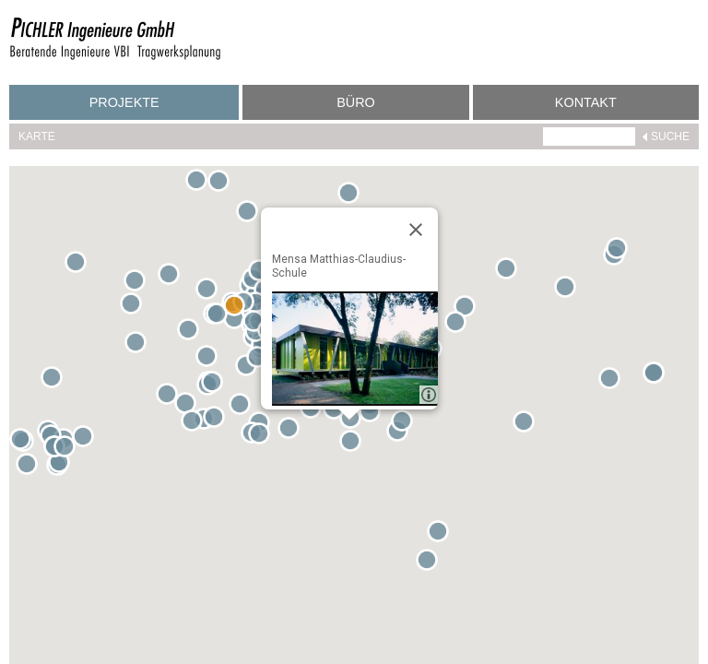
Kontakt (586, 102)
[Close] (416, 230)
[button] (200, 183)
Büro (355, 102)
